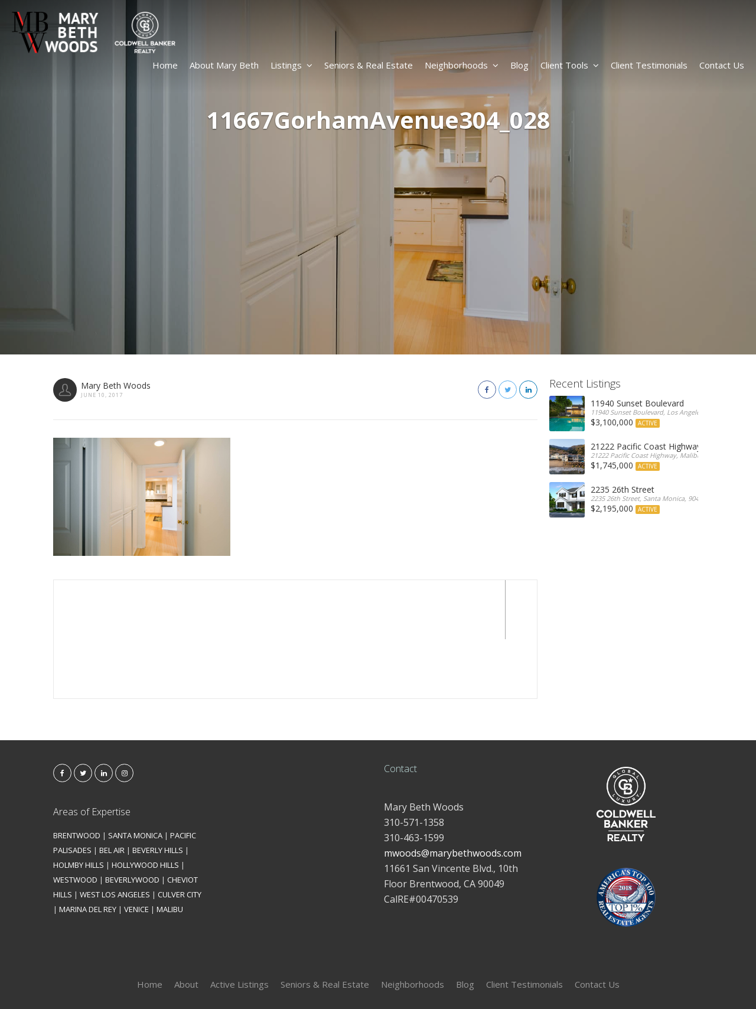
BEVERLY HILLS (157, 791)
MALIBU (170, 850)
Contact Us (721, 65)
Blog (519, 65)
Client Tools (569, 65)
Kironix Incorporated (444, 980)
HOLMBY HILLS (78, 805)
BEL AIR (112, 791)
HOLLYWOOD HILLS (145, 805)
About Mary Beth (224, 65)
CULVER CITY (179, 835)
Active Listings (239, 925)
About (186, 925)
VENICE (136, 850)
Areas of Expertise (92, 752)
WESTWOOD (75, 820)
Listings (291, 65)
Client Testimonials (649, 65)
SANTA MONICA (135, 776)
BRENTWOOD (76, 776)
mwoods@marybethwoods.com (453, 793)
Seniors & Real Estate (368, 65)
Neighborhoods (461, 65)
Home (165, 65)
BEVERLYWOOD (132, 820)
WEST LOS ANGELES (115, 835)
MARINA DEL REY (87, 850)
